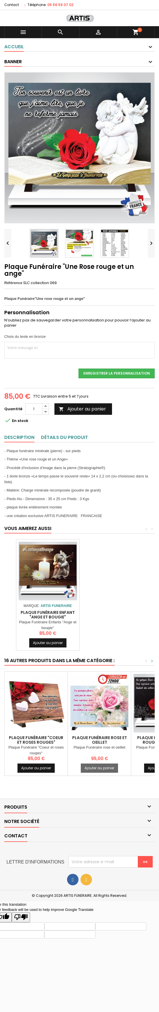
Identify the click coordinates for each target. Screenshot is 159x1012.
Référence (13, 283)
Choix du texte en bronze (25, 336)
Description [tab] (19, 437)
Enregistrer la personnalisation (116, 373)
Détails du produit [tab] (64, 437)
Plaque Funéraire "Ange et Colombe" (47, 608)
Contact (11, 4)
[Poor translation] (21, 917)
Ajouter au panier (82, 409)
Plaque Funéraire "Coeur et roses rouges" (36, 740)
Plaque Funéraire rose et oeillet (99, 740)
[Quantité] (33, 409)
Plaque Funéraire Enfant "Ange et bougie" (111, 615)
